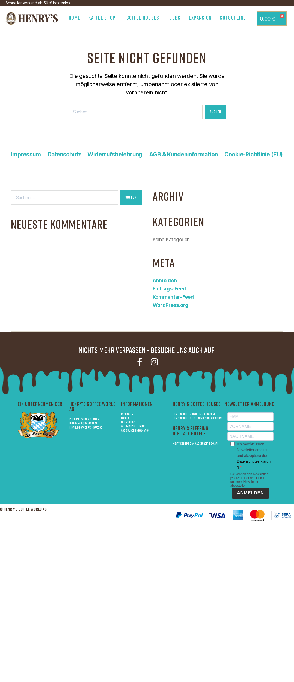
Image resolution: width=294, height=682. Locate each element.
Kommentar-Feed (173, 297)
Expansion (200, 17)
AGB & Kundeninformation (183, 154)
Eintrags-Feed (169, 289)
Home (74, 17)
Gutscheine (233, 17)
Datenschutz (64, 154)
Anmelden (165, 280)
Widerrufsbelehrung (114, 154)
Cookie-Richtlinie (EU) (253, 154)
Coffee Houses (144, 17)
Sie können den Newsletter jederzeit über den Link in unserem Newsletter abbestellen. (249, 480)
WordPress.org (171, 305)
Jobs (175, 17)
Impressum (26, 154)
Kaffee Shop (103, 17)
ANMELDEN (250, 493)
